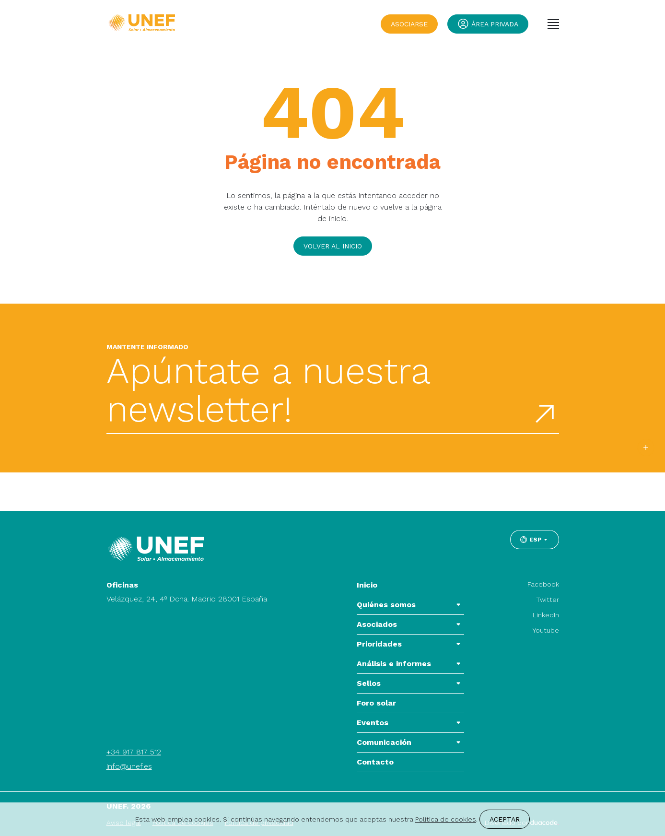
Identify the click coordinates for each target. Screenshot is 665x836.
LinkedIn (546, 615)
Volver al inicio (332, 246)
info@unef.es (129, 766)
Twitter (547, 599)
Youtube (546, 630)
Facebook (543, 584)
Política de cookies (445, 819)
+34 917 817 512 (133, 751)
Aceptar (505, 819)
